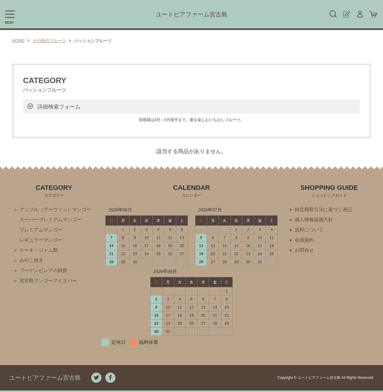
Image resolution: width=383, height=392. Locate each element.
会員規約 (304, 239)
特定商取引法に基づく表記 (323, 209)
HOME (18, 40)
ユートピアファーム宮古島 (191, 14)
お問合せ (304, 250)
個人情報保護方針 (314, 219)
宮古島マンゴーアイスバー (48, 280)
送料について (309, 229)
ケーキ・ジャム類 (38, 250)
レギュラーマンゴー (41, 239)
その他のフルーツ (49, 40)
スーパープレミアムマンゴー (50, 219)
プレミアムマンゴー (41, 229)
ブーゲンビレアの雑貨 (43, 270)
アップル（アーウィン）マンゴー (55, 209)
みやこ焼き (31, 260)
